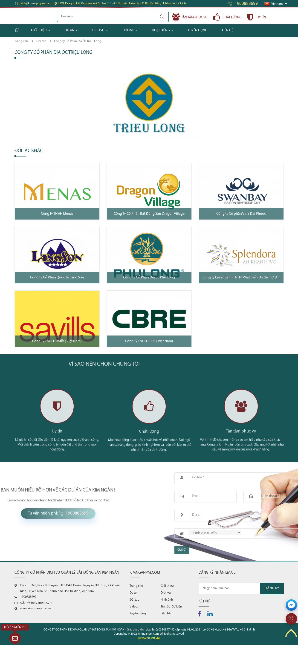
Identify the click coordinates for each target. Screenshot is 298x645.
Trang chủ (21, 41)
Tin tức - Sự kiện (171, 606)
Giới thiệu (39, 30)
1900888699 (246, 4)
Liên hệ (227, 30)
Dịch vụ (98, 30)
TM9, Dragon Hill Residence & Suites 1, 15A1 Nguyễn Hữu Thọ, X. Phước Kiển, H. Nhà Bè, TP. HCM (122, 3)
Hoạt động (161, 30)
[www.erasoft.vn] (149, 638)
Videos (134, 606)
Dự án (69, 30)
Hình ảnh (167, 600)
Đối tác (128, 30)
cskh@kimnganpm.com (36, 3)
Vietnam (274, 4)
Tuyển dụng (197, 30)
